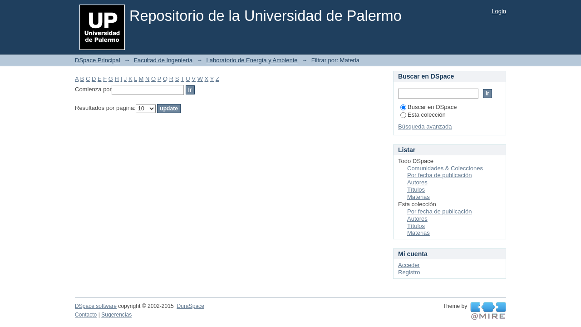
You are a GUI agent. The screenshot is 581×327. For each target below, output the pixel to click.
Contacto (86, 315)
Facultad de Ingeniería (163, 60)
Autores (417, 182)
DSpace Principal (97, 60)
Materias (418, 196)
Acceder (409, 265)
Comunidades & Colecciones (445, 168)
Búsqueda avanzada (425, 126)
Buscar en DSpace (428, 107)
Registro (409, 272)
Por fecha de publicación (439, 175)
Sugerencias (116, 315)
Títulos (416, 189)
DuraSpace (190, 306)
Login (499, 11)
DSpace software (96, 306)
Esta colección (423, 114)
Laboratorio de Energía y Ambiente (252, 60)
